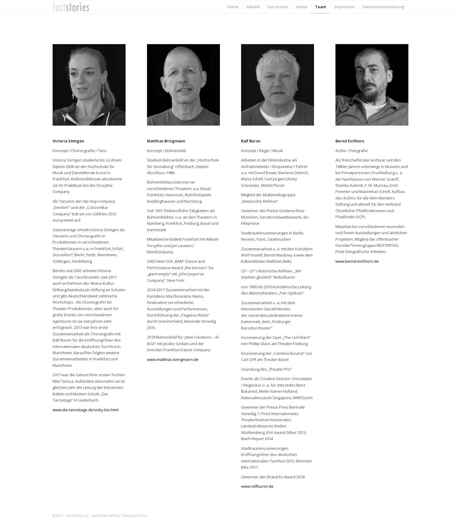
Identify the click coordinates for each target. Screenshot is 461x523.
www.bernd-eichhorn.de (357, 261)
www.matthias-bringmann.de (172, 359)
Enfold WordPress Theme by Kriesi (119, 515)
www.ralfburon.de (257, 486)
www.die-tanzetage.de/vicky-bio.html (85, 409)
